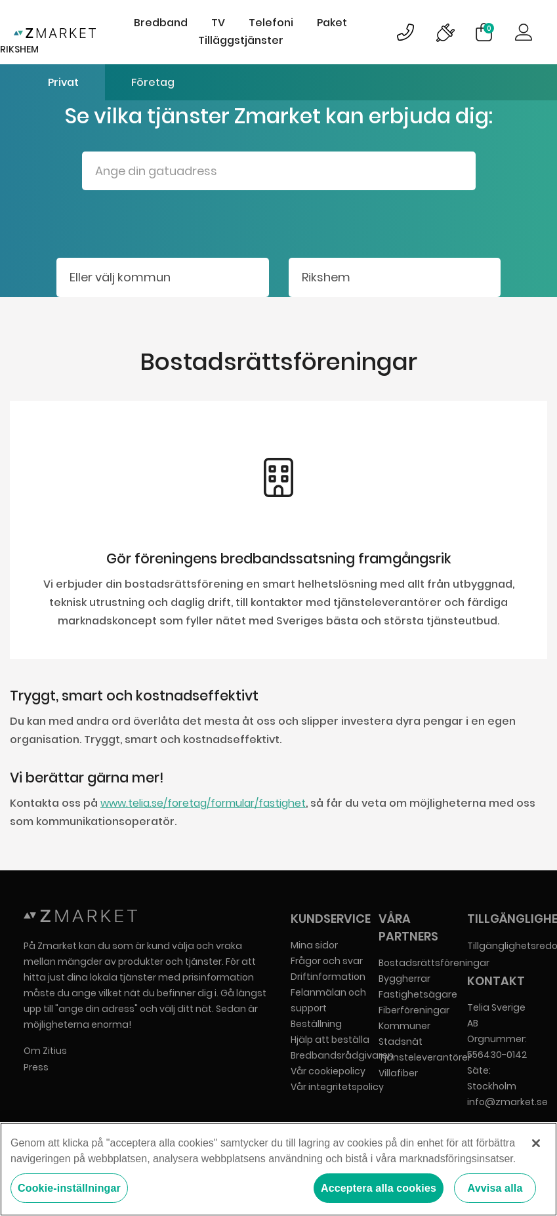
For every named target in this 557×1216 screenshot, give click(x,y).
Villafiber (398, 1073)
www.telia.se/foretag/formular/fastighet (203, 803)
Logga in (523, 32)
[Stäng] (536, 1143)
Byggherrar (404, 978)
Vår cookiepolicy (328, 1071)
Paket (332, 22)
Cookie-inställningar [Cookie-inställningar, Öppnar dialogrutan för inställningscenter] (69, 1188)
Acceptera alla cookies (378, 1188)
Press (36, 1067)
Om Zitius (45, 1050)
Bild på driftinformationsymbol (445, 32)
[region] (278, 1169)
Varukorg (489, 28)
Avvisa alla (495, 1188)
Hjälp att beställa (330, 1039)
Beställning (316, 1023)
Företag (153, 82)
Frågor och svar (327, 960)
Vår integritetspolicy (337, 1086)
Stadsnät (401, 1041)
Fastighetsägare (418, 994)
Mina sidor (314, 945)
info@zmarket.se (507, 1101)
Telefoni (271, 22)
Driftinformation (328, 976)
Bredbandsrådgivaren (342, 1055)
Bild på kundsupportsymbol (405, 32)
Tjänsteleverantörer (425, 1057)
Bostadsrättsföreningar (434, 962)
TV (218, 22)
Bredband (161, 22)
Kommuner (404, 1025)
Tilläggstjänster (240, 40)
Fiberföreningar (414, 1010)
